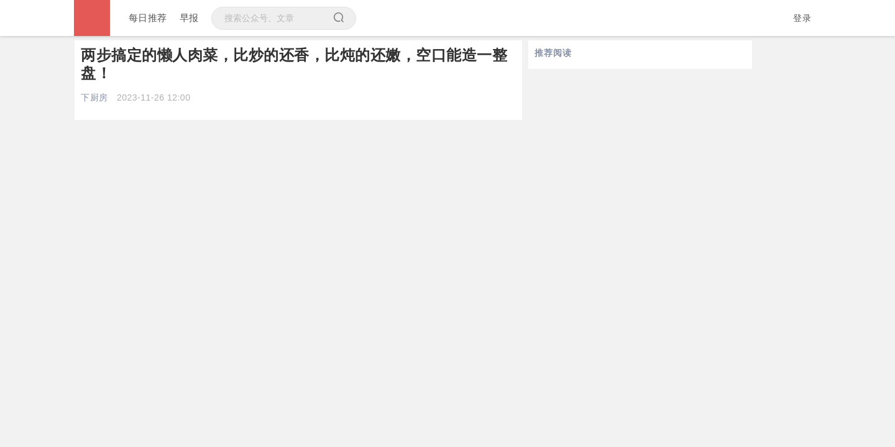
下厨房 (94, 97)
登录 (802, 18)
